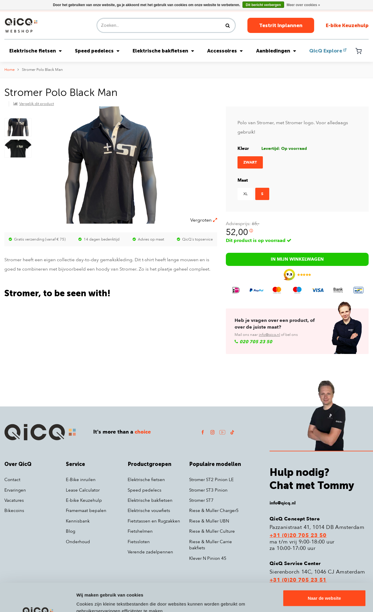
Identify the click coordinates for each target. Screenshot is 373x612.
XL (245, 194)
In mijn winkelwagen (297, 259)
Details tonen (90, 600)
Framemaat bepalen (86, 510)
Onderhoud (78, 542)
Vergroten (203, 220)
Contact (12, 480)
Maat (242, 180)
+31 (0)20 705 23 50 (298, 535)
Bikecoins (14, 510)
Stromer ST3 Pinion (208, 490)
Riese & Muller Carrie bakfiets (210, 545)
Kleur (243, 148)
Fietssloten (139, 542)
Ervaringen (15, 490)
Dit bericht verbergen (263, 5)
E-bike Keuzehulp (347, 25)
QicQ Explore (325, 51)
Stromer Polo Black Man (42, 69)
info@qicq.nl (269, 334)
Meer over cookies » (303, 5)
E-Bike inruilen (81, 480)
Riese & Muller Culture (212, 531)
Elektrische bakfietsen (163, 51)
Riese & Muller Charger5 (214, 510)
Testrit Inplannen (280, 25)
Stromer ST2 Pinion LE (211, 480)
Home (9, 69)
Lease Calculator (83, 490)
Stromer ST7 (201, 500)
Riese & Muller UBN (209, 521)
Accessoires (225, 51)
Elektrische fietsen (35, 51)
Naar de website (324, 571)
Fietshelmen (140, 531)
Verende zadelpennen (150, 552)
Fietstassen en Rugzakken (154, 521)
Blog (70, 531)
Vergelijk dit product (36, 103)
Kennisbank (78, 521)
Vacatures (14, 500)
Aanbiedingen (276, 51)
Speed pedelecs (97, 51)
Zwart (250, 162)
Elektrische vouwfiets (149, 510)
